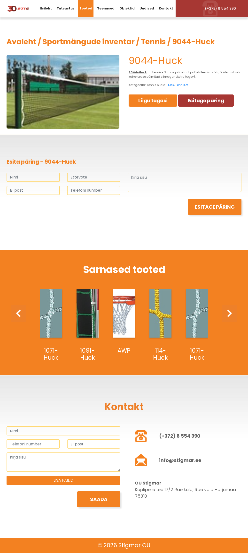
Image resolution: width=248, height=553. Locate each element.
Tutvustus (66, 8)
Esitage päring (206, 100)
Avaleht (21, 42)
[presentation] (43, 208)
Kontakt (166, 8)
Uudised (147, 8)
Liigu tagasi (153, 100)
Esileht (46, 8)
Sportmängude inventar (89, 42)
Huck (170, 85)
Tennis (153, 42)
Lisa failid (63, 480)
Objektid (127, 8)
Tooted (85, 8)
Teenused (106, 8)
